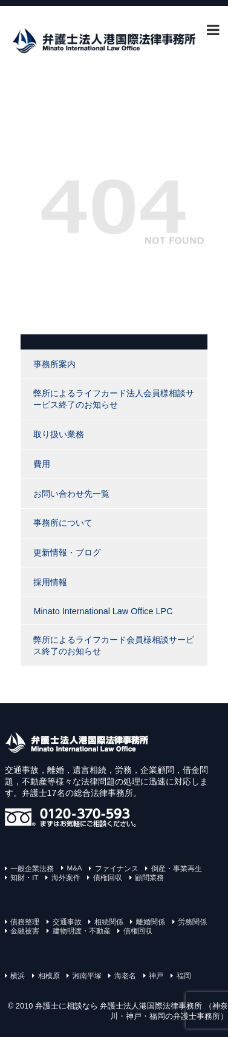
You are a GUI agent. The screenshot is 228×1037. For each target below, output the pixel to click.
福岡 (184, 975)
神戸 (156, 975)
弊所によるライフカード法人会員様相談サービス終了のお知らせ (113, 398)
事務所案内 (54, 364)
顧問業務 (149, 877)
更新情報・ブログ (67, 552)
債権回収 (107, 877)
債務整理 (24, 922)
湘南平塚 (87, 975)
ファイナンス (116, 868)
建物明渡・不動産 (82, 931)
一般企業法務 (32, 868)
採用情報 (50, 582)
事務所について (63, 523)
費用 (41, 464)
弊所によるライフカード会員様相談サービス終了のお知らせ (113, 645)
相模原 (49, 975)
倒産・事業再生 (176, 868)
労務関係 (192, 922)
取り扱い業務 (58, 434)
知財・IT (24, 877)
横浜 (17, 975)
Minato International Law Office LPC (102, 611)
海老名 (125, 975)
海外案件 (65, 877)
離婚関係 (150, 922)
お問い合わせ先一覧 (71, 494)
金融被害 (24, 931)
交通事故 (67, 922)
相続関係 (108, 922)
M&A (74, 868)
